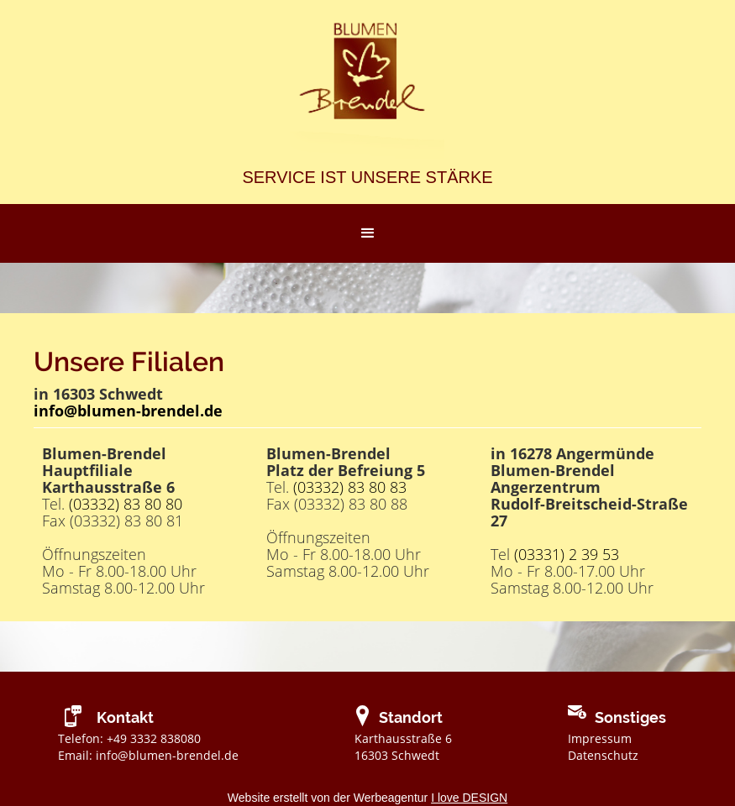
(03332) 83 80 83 (350, 487)
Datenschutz (603, 755)
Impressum (600, 738)
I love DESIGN (469, 797)
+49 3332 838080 (154, 738)
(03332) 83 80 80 (125, 504)
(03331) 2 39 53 (566, 554)
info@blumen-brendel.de (167, 755)
